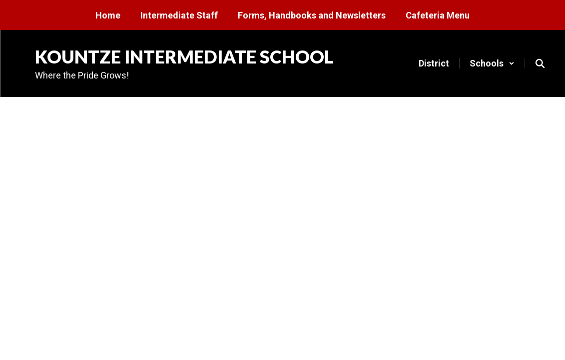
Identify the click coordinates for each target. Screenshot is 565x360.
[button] (492, 63)
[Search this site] (540, 63)
